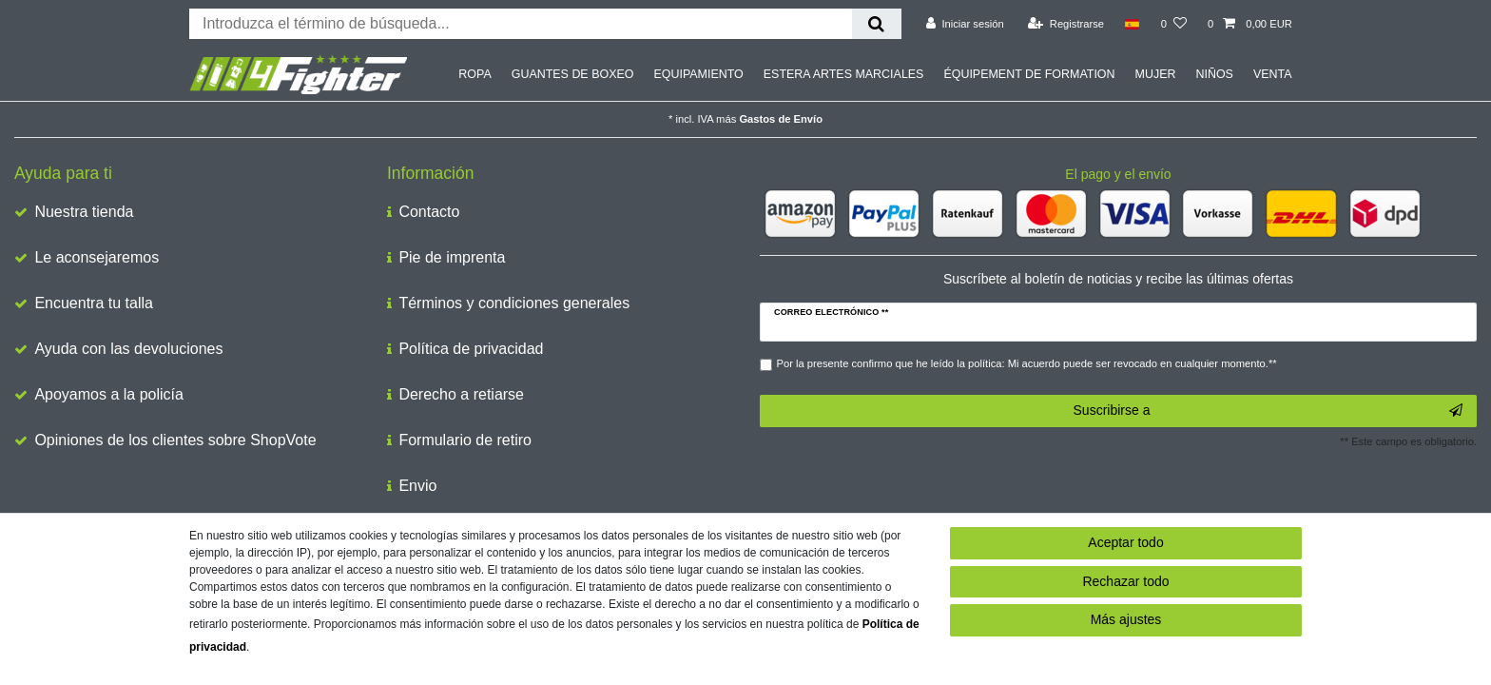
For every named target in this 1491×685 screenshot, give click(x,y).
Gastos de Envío (781, 119)
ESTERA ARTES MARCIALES (844, 74)
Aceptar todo (1125, 542)
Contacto (428, 212)
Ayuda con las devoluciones (128, 349)
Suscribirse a (1268, 411)
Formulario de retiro (465, 440)
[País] (1132, 24)
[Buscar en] (876, 24)
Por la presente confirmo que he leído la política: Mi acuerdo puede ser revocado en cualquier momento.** (1027, 363)
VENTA (1272, 74)
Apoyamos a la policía (109, 394)
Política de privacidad (470, 349)
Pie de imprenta (451, 257)
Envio (417, 486)
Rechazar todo (1125, 581)
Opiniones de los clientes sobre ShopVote (175, 440)
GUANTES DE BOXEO (573, 74)
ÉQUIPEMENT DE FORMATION (1028, 74)
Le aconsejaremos (96, 257)
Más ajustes (1126, 619)
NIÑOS (1213, 74)
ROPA (474, 74)
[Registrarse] (1065, 24)
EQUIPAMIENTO (698, 74)
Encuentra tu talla (93, 303)
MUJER (1155, 74)
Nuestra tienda (83, 212)
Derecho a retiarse (461, 394)
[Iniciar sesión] (965, 24)
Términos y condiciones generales (513, 303)
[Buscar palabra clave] (520, 24)
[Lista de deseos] (1174, 24)
